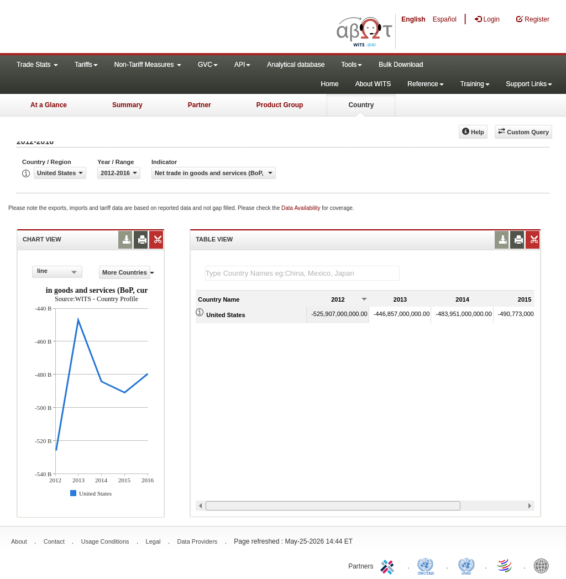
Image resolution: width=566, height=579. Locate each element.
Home (330, 84)
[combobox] (57, 272)
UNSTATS (466, 565)
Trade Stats (37, 65)
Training (475, 84)
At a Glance (48, 105)
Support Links (529, 84)
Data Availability (301, 208)
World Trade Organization (505, 565)
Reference (425, 84)
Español (445, 19)
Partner (199, 105)
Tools (351, 65)
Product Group (279, 105)
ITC (389, 565)
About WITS (373, 84)
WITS (110, 27)
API (242, 65)
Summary (127, 105)
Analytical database (295, 65)
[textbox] (302, 273)
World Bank (544, 565)
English (413, 19)
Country (361, 105)
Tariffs (86, 65)
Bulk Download (401, 65)
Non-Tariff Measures (147, 65)
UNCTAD (428, 565)
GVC (208, 65)
